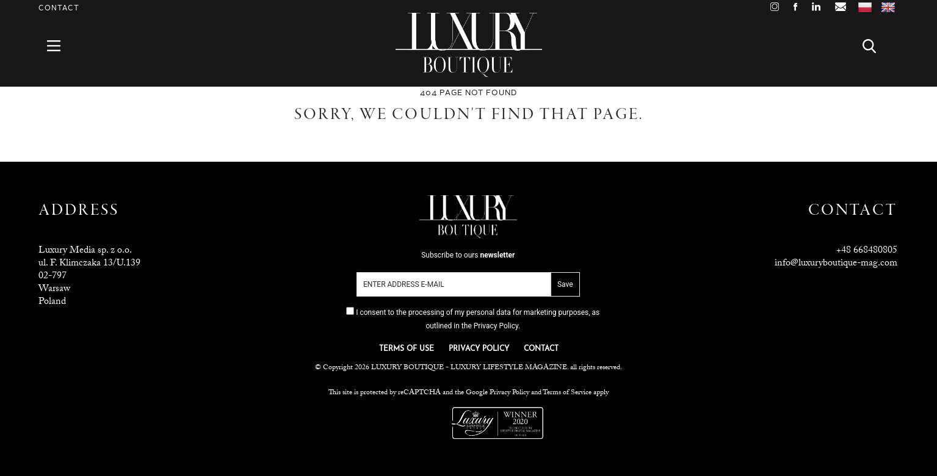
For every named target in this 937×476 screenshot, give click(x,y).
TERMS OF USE (406, 349)
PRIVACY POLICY (479, 349)
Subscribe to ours (468, 255)
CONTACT (541, 349)
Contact (58, 8)
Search (876, 46)
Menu (60, 46)
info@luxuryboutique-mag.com (836, 264)
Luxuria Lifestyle (419, 423)
